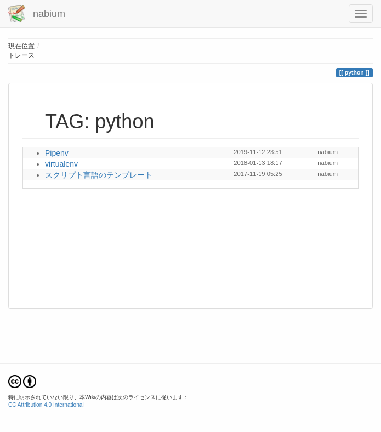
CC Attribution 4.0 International (46, 405)
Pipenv (57, 153)
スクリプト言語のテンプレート (98, 174)
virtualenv (61, 164)
